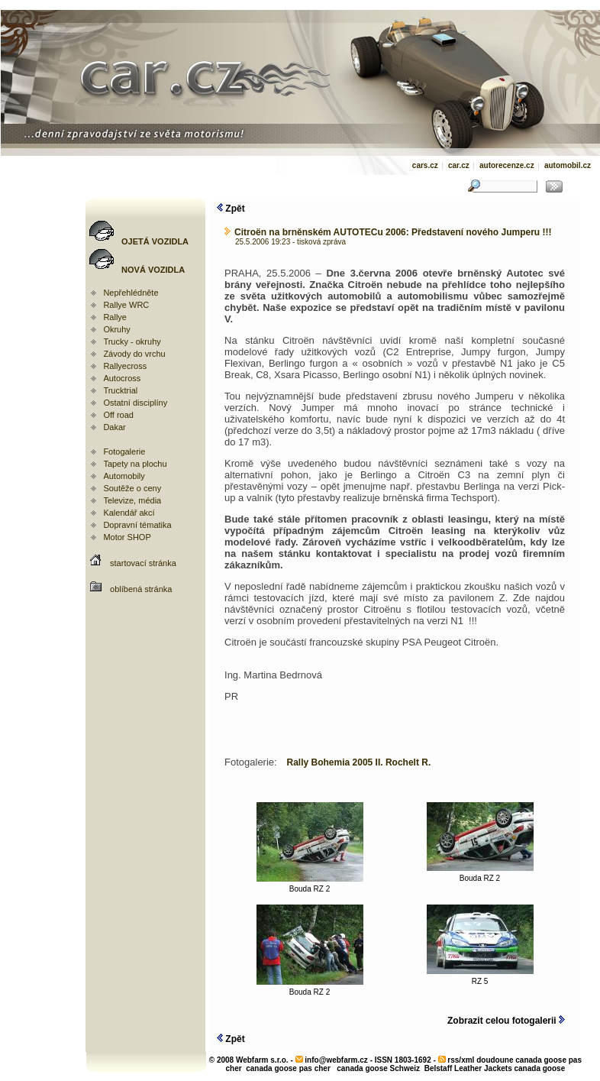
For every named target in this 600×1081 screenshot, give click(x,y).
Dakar (114, 427)
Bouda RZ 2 (309, 885)
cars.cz (425, 165)
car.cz (458, 165)
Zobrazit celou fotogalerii (506, 1020)
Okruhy (116, 329)
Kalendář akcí (128, 512)
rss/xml (460, 1060)
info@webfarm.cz (336, 1060)
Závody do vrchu (134, 353)
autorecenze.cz (506, 165)
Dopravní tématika (137, 524)
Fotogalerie (124, 451)
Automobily (123, 476)
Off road (118, 414)
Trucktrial (120, 390)
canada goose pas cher (288, 1068)
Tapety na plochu (134, 463)
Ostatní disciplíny (135, 402)
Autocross (121, 378)
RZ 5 (480, 978)
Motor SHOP (126, 537)
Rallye (115, 317)
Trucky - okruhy (131, 341)
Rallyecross (125, 366)
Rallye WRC (126, 304)
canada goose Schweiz (378, 1068)
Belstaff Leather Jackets (468, 1068)
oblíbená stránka (141, 589)
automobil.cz (567, 165)
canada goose (540, 1068)
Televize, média (132, 500)
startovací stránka (143, 563)
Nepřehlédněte (130, 292)
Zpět (231, 208)
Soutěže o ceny (132, 488)
